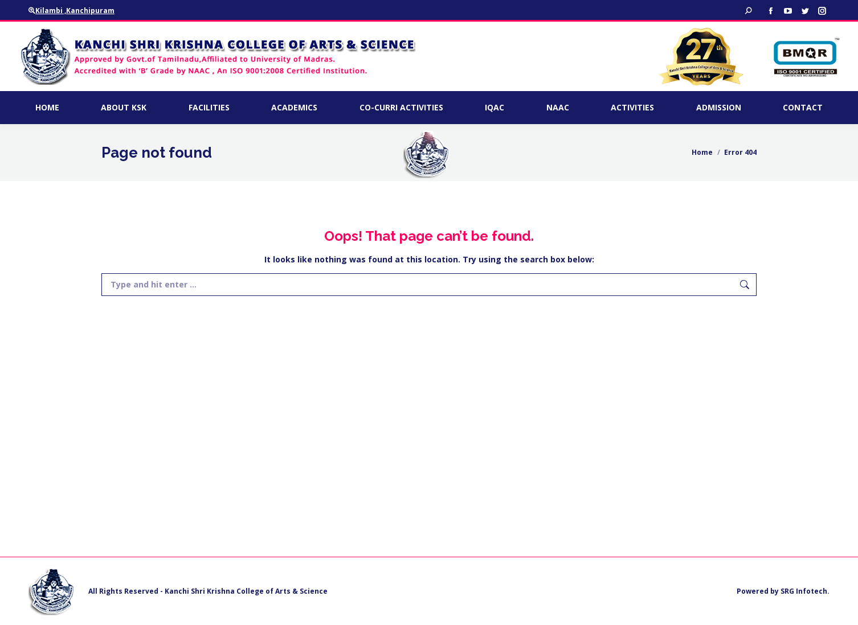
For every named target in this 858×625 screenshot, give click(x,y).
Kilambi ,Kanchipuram (71, 10)
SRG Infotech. (805, 591)
